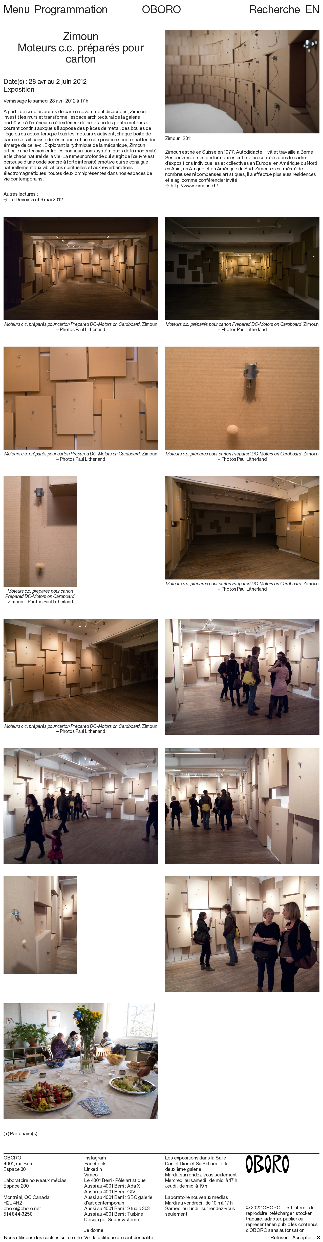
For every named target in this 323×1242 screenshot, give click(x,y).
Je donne (93, 1230)
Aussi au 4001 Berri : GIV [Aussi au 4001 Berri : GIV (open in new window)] (109, 1191)
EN (312, 9)
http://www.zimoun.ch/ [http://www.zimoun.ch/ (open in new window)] (194, 185)
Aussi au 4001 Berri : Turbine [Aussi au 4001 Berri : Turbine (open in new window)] (113, 1214)
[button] (81, 1133)
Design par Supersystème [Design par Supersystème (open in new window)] (111, 1219)
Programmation (70, 9)
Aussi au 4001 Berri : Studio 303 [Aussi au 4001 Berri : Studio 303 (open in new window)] (117, 1208)
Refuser (279, 1237)
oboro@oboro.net (22, 1208)
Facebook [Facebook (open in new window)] (94, 1163)
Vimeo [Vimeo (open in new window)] (91, 1174)
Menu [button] (18, 9)
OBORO (161, 9)
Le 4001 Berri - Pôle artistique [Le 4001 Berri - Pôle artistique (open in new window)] (114, 1180)
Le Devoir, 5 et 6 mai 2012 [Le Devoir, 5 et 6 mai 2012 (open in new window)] (36, 199)
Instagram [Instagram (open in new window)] (95, 1157)
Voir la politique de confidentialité (118, 1237)
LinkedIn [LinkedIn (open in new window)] (93, 1169)
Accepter (302, 1237)
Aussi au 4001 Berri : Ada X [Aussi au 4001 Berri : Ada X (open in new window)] (112, 1186)
